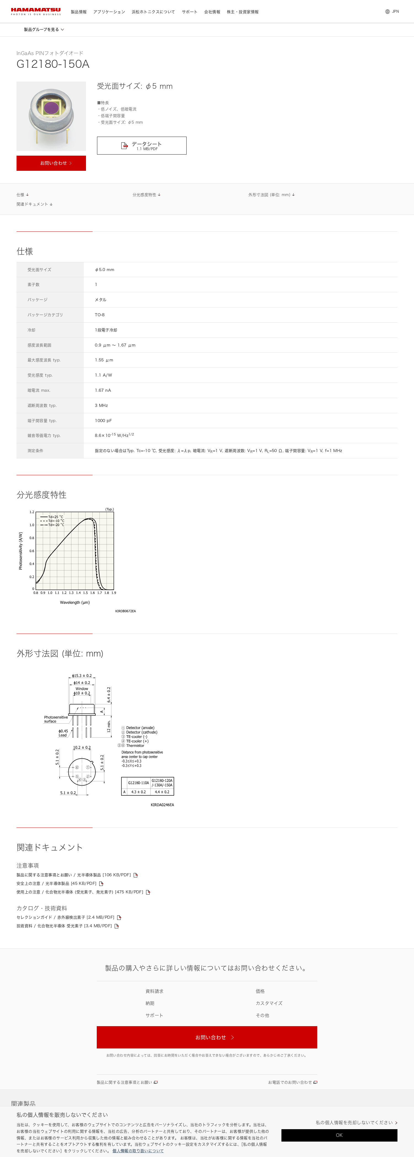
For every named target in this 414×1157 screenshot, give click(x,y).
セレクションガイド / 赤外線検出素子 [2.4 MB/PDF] (65, 917)
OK (339, 1135)
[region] (207, 1131)
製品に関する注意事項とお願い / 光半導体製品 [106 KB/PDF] (74, 874)
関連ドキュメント (32, 204)
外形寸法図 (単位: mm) (269, 194)
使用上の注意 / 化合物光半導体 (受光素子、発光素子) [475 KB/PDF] (80, 892)
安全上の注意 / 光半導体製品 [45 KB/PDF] (56, 883)
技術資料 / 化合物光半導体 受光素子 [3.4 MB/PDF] (64, 925)
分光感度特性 (145, 194)
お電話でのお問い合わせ (290, 1082)
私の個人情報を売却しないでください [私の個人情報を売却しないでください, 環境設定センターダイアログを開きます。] (354, 1122)
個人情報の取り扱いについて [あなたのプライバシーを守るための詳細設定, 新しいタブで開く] (138, 1150)
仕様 (21, 194)
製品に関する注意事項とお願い (124, 1082)
